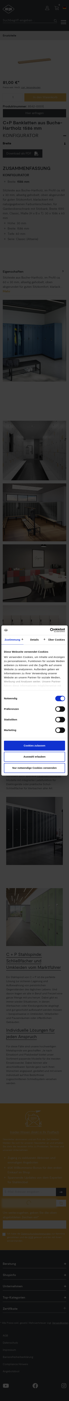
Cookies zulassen (34, 745)
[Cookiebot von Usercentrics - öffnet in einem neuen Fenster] (50, 630)
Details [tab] (34, 639)
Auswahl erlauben (34, 756)
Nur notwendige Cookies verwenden (34, 767)
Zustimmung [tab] (12, 639)
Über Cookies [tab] (56, 639)
